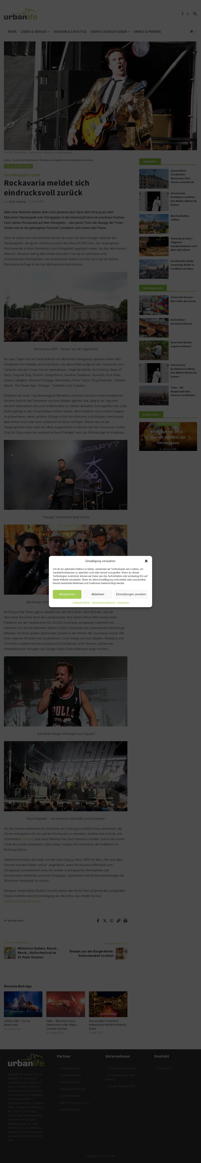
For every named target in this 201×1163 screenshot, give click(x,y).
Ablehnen (97, 594)
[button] (146, 561)
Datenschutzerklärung (103, 602)
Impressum (123, 602)
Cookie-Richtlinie (81, 602)
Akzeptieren (67, 594)
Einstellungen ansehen (131, 594)
